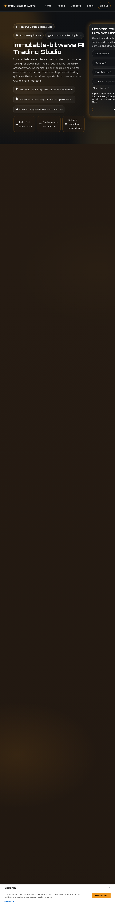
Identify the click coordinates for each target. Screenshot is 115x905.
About (61, 5)
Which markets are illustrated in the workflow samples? (30, 558)
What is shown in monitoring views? (78, 542)
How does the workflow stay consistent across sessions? (29, 542)
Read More (9, 901)
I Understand (101, 895)
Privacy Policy (107, 96)
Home (48, 5)
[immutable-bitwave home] (20, 6)
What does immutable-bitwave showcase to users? (30, 527)
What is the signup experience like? (80, 558)
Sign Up (104, 5)
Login (90, 5)
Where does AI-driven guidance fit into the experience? (82, 527)
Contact (76, 5)
